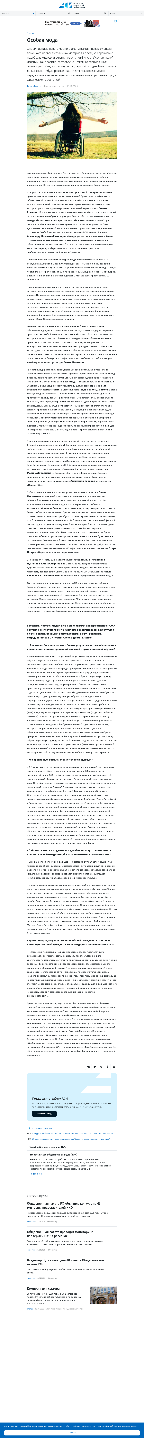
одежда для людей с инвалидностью (96, 1133)
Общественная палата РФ (67, 1133)
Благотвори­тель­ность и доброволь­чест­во (64, 1309)
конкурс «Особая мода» (43, 1133)
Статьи (30, 33)
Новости (31, 1222)
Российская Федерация (42, 1128)
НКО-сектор (52, 1222)
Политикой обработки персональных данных (117, 1426)
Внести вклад (44, 1113)
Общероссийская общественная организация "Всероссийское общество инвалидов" (71, 1139)
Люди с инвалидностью (54, 86)
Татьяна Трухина (34, 86)
